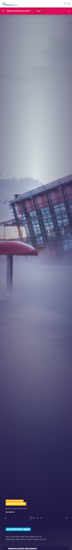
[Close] (68, 11)
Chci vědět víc (10, 512)
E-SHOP (40, 11)
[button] (5, 518)
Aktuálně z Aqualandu (14, 501)
